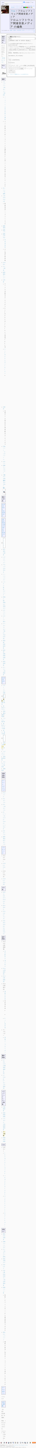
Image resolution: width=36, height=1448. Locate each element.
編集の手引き (4, 235)
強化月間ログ (4, 1260)
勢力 (4, 621)
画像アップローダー (4, 469)
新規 (22, 6)
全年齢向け (5, 955)
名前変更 (19, 30)
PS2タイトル (4, 800)
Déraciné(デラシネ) (4, 915)
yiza (14, 1446)
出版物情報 (4, 1108)
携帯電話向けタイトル (4, 840)
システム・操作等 (3, 720)
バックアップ (29, 30)
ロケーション (4, 612)
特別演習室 (5, 243)
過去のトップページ (4, 1336)
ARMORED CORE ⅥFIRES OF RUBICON (3, 528)
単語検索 (30, 6)
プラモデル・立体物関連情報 (4, 1124)
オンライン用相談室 (4, 671)
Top (13, 11)
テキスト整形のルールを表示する (19, 80)
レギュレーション (3, 753)
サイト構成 (4, 268)
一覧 (25, 6)
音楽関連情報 (4, 1114)
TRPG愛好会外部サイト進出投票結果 (4, 1278)
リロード (17, 6)
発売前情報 (4, 663)
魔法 (4, 713)
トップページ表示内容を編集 (5, 108)
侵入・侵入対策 (3, 732)
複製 (14, 30)
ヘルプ (17, 7)
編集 (11, 30)
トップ (12, 6)
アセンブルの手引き (4, 568)
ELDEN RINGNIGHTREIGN (3, 510)
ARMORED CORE (5, 1185)
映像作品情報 (4, 1139)
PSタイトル (4, 794)
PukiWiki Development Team (21, 1445)
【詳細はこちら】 (3, 60)
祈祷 (2, 716)
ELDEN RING (3, 680)
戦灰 (4, 711)
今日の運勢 (3, 1404)
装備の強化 (3, 702)
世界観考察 (4, 646)
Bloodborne (4, 907)
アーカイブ (4, 625)
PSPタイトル (4, 832)
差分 (23, 30)
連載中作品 (5, 995)
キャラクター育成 (3, 727)
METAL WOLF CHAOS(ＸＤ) (4, 898)
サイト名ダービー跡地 (4, 1253)
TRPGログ (4, 1266)
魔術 (3, 715)
